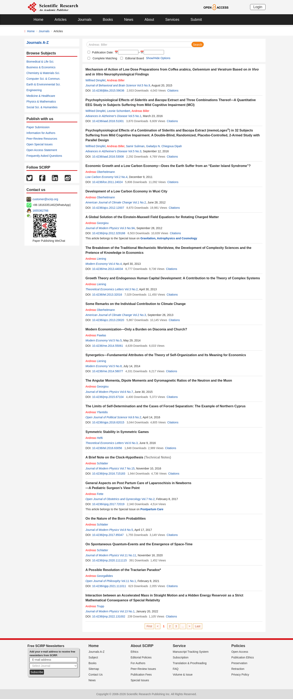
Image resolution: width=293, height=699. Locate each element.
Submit (196, 20)
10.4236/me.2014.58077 (107, 371)
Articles (61, 20)
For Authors (138, 663)
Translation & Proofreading (190, 663)
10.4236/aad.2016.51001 (108, 121)
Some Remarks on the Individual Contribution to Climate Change (135, 304)
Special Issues (140, 680)
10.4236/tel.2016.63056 (107, 448)
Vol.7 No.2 (148, 499)
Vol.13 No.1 (127, 611)
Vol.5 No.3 (134, 151)
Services (172, 20)
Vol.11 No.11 (128, 555)
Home (38, 20)
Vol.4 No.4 (115, 263)
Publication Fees (141, 674)
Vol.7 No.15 (127, 468)
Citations (172, 90)
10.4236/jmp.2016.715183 (108, 473)
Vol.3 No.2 (131, 289)
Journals (85, 20)
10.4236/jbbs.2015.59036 (108, 90)
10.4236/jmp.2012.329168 (108, 233)
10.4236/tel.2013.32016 (107, 294)
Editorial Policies (141, 657)
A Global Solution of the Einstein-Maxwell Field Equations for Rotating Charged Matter (152, 217)
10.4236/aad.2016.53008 (108, 156)
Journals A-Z (97, 651)
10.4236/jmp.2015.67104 (108, 397)
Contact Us (96, 674)
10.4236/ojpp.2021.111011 (109, 586)
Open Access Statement (41, 150)
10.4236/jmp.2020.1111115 (109, 560)
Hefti (94, 437)
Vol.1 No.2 (139, 202)
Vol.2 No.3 (139, 315)
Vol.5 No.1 (134, 116)
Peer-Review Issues (143, 668)
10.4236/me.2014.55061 (107, 345)
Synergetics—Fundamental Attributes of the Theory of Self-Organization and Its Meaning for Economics (165, 355)
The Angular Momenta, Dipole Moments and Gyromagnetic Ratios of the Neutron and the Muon (158, 380)
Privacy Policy (240, 674)
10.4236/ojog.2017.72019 (108, 504)
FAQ (175, 668)
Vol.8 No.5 (126, 529)
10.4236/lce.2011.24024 (107, 182)
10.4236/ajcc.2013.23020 (108, 320)
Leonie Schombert (118, 111)
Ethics (134, 651)
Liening (95, 258)
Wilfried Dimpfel (95, 80)
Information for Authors (40, 133)
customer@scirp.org (45, 199)
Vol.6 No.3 (131, 443)
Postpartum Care (151, 509)
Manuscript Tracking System (191, 651)
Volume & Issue (182, 674)
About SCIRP (142, 646)
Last (197, 626)
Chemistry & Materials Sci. (43, 73)
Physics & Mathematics (41, 101)
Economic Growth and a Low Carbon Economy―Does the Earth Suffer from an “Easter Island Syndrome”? (168, 166)
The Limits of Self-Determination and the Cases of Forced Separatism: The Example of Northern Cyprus (165, 406)
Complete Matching (105, 58)
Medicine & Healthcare (40, 95)
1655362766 (40, 210)
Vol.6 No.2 (134, 417)
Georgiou (97, 223)
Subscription (180, 657)
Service (179, 646)
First (149, 626)
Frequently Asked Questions (44, 155)
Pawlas (95, 335)
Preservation (239, 663)
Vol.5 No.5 (115, 340)
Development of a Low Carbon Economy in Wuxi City (126, 191)
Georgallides (99, 576)
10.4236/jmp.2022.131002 (108, 616)
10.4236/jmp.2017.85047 (108, 535)
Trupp (94, 606)
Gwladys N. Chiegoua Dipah (164, 146)
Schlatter (96, 463)
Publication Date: (102, 52)
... (182, 626)
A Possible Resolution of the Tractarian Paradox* (123, 570)
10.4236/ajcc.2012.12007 (108, 207)
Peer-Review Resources (41, 138)
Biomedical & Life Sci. (40, 61)
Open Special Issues (39, 144)
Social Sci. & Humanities (42, 107)
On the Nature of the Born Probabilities (115, 518)
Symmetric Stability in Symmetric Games (117, 432)
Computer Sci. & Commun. (43, 78)
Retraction (237, 668)
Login (257, 7)
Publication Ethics (242, 657)
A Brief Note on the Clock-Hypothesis (114, 457)
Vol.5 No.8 (115, 366)
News (128, 20)
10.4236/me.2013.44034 (107, 269)
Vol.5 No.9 (143, 85)
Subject (93, 657)
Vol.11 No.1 (128, 581)
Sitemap (94, 668)
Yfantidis (96, 412)
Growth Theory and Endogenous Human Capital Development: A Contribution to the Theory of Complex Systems (172, 278)
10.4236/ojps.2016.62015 (108, 422)
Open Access (239, 651)
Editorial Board (134, 58)
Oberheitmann (100, 171)
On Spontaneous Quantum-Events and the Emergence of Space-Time (138, 544)
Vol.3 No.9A (127, 228)
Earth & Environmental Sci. (43, 84)
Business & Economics (40, 67)
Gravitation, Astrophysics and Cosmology (168, 238)
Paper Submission (38, 127)
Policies (238, 646)
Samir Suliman (135, 146)
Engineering (34, 90)
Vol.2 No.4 (121, 177)
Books (108, 20)
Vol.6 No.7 (126, 391)
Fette (94, 494)
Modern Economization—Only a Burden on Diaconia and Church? (136, 329)
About (149, 20)
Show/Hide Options (158, 58)
